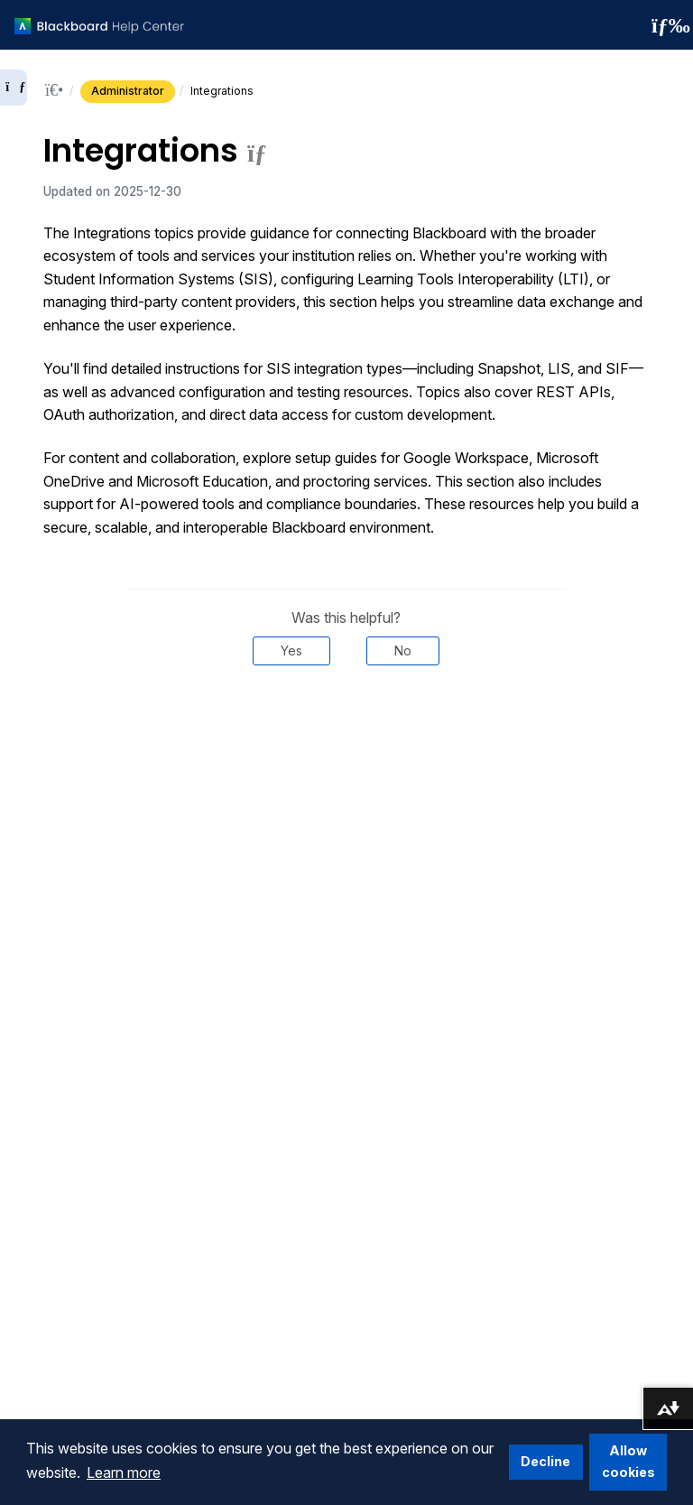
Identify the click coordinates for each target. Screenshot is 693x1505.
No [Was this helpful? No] (402, 650)
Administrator (127, 91)
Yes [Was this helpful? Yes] (291, 650)
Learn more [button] (124, 1472)
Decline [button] (545, 1461)
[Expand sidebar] (13, 88)
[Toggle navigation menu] (665, 25)
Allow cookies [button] (628, 1461)
